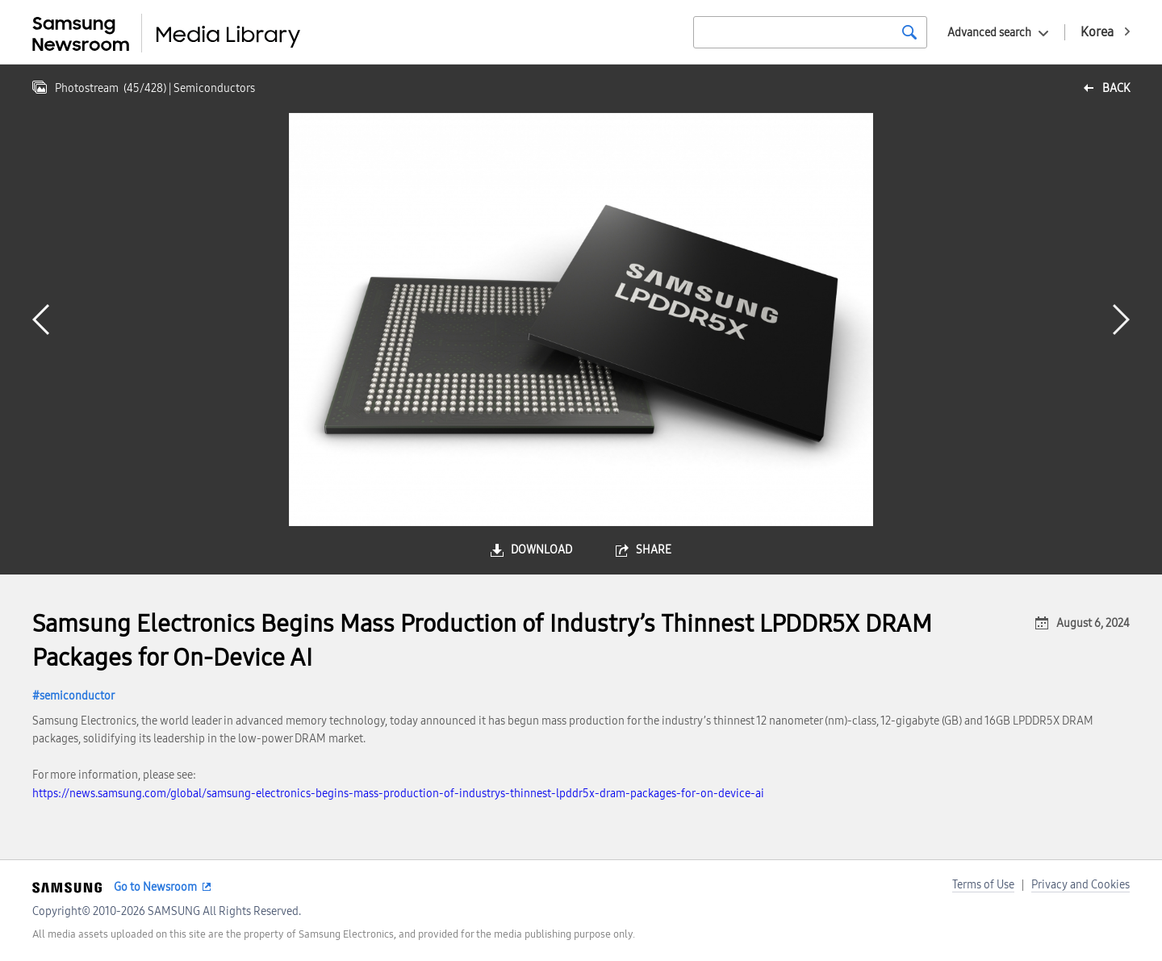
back (1116, 88)
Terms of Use (983, 885)
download (541, 550)
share (653, 550)
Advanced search (989, 33)
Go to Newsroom (155, 887)
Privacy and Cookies (1080, 885)
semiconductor (77, 696)
